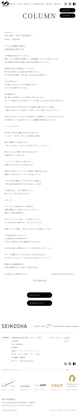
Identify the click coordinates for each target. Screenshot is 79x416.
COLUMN (68, 326)
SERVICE (37, 326)
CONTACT (66, 10)
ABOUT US (49, 326)
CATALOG (66, 16)
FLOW (43, 326)
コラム (66, 341)
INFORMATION (58, 326)
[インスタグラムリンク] (70, 4)
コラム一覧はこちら (39, 280)
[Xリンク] (65, 4)
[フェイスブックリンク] (74, 4)
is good (67, 338)
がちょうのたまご (26, 361)
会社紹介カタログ (37, 303)
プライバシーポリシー (10, 410)
